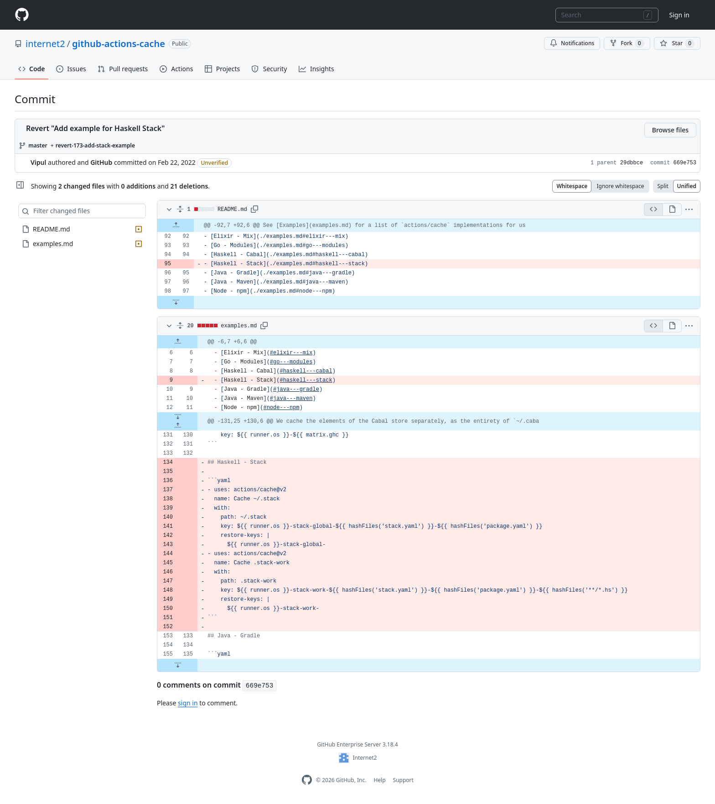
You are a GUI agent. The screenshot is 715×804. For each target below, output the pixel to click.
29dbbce (631, 163)
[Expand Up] (175, 225)
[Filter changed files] (82, 211)
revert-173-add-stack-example (95, 145)
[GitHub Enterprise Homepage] (306, 780)
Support (403, 780)
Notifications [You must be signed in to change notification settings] (572, 43)
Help (379, 780)
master (37, 145)
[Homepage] (22, 14)
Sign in (679, 15)
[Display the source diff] (653, 209)
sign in (187, 703)
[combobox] (607, 15)
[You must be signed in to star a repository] (677, 43)
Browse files (670, 130)
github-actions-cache (118, 43)
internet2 (45, 43)
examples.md (239, 326)
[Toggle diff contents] (168, 209)
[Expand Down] (175, 302)
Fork (627, 43)
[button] (254, 209)
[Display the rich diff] (672, 209)
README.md (232, 209)
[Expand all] (180, 209)
